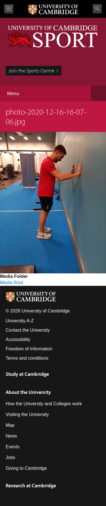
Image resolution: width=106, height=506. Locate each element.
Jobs (10, 457)
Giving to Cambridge (26, 468)
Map (10, 425)
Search (97, 8)
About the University (28, 392)
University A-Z (20, 320)
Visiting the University (27, 414)
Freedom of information (29, 348)
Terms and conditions (27, 358)
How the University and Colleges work (44, 403)
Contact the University (28, 330)
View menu (8, 9)
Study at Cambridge (27, 374)
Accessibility (18, 339)
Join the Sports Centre (31, 70)
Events (13, 446)
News (11, 436)
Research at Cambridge (31, 485)
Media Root (11, 282)
